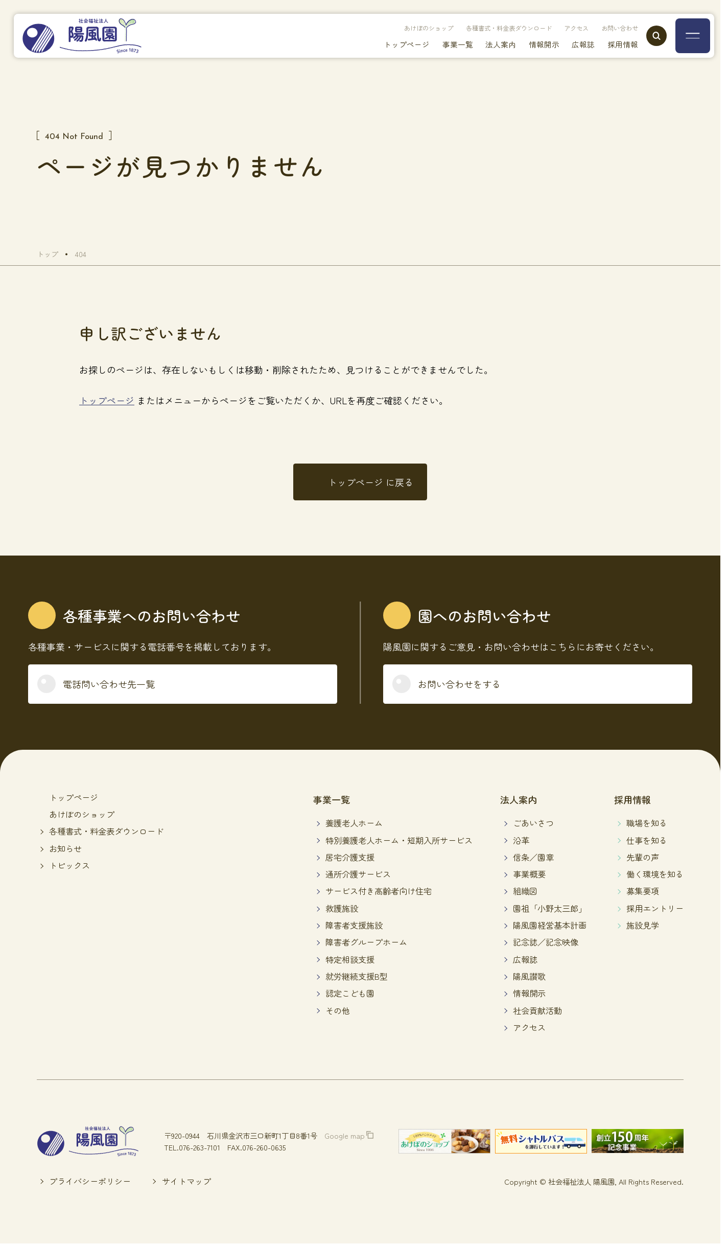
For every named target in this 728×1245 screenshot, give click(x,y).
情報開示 (534, 46)
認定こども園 (349, 993)
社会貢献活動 (537, 1010)
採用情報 (618, 46)
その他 (337, 1010)
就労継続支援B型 (356, 976)
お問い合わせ (613, 28)
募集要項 (642, 891)
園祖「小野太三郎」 (549, 908)
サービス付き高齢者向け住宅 (378, 891)
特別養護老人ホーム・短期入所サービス (399, 840)
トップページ (386, 46)
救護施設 (341, 908)
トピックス (69, 865)
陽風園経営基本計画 (549, 925)
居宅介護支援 (349, 857)
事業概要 (529, 874)
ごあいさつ (533, 823)
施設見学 (642, 925)
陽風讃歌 (529, 976)
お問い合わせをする (459, 683)
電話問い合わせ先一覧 (109, 683)
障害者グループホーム (366, 942)
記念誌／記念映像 (545, 942)
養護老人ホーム (354, 823)
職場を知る (646, 823)
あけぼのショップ (393, 28)
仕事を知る (646, 840)
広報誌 (576, 46)
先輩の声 (642, 857)
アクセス (564, 28)
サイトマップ (186, 1181)
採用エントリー (655, 908)
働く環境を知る (655, 874)
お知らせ (65, 848)
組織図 (525, 891)
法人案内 (487, 46)
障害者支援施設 (354, 925)
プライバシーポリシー (90, 1181)
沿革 (521, 840)
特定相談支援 (349, 959)
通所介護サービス (358, 874)
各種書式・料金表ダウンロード (486, 28)
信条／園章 (533, 857)
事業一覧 (441, 46)
